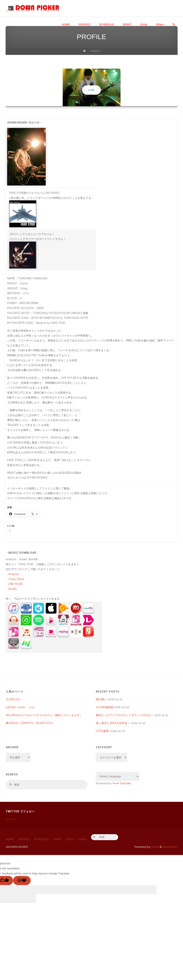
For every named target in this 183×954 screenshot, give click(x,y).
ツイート (11, 819)
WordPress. (170, 847)
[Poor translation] (22, 880)
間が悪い (101, 699)
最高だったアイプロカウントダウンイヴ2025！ (124, 715)
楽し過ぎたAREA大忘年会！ (113, 723)
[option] (92, 87)
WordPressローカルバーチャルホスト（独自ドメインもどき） (44, 715)
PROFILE (24, 839)
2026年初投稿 (104, 707)
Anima (154, 847)
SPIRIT (58, 839)
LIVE (91, 90)
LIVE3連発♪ (103, 730)
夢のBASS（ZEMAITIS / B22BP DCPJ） (30, 723)
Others (83, 839)
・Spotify (11, 588)
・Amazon (12, 574)
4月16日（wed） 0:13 (20, 707)
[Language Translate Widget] (117, 776)
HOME (10, 839)
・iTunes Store (15, 579)
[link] (173, 24)
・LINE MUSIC (14, 583)
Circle (70, 839)
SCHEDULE (13, 699)
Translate (121, 783)
